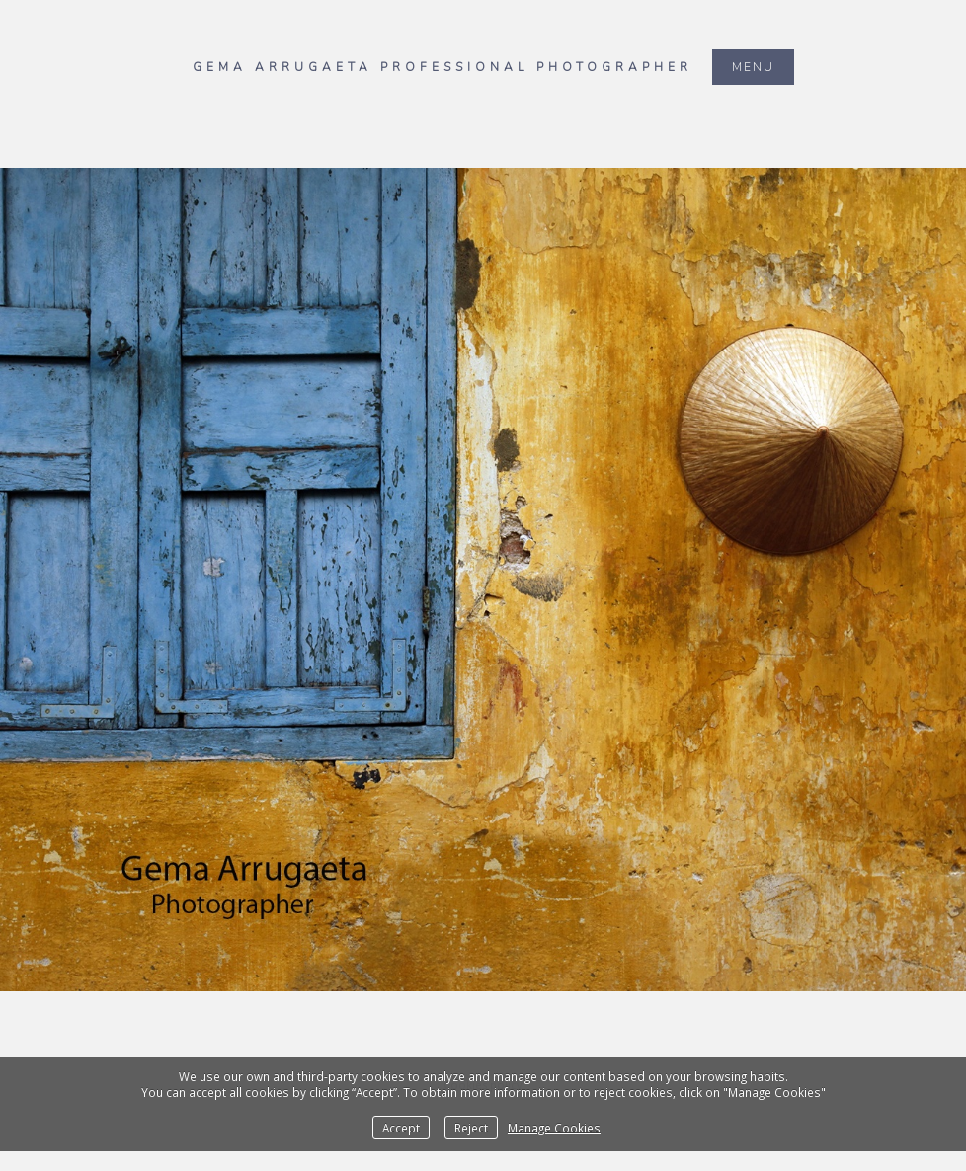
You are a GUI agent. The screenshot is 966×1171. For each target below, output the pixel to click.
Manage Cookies (554, 1127)
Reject (471, 1127)
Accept (401, 1127)
